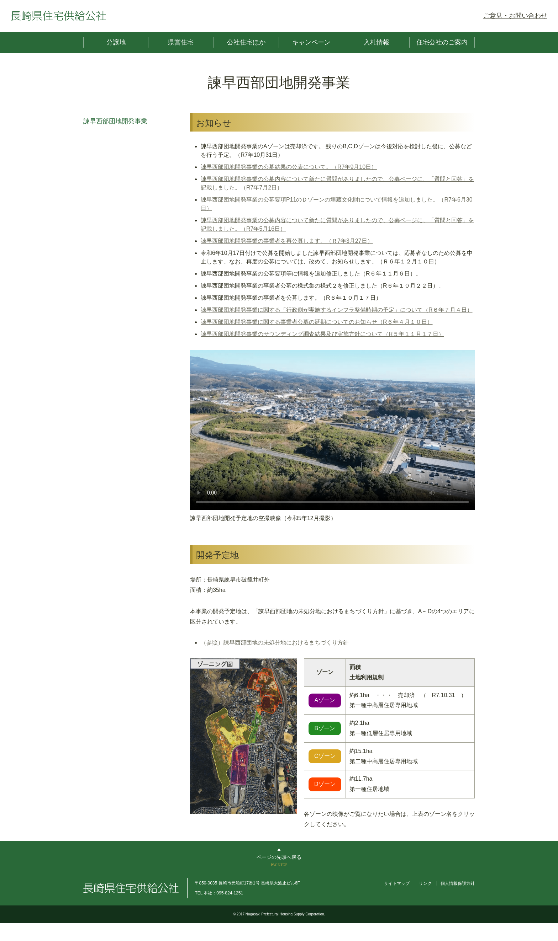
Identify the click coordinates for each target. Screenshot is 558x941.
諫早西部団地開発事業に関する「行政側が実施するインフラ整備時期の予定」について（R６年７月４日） (337, 310)
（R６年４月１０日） (405, 322)
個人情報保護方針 (458, 883)
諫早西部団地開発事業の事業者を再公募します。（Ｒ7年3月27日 (284, 241)
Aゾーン (324, 700)
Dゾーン (325, 784)
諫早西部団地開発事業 (115, 121)
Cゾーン (325, 756)
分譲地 (116, 42)
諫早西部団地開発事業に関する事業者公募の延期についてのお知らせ (289, 322)
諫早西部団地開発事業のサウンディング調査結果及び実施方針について (292, 334)
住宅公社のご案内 (442, 42)
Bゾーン (324, 728)
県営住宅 (181, 42)
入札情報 (376, 42)
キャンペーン (311, 42)
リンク (425, 883)
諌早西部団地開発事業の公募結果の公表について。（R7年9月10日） (289, 167)
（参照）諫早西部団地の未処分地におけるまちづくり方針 (275, 643)
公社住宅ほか (246, 42)
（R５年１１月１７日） (413, 334)
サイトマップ (397, 883)
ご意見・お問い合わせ (515, 15)
